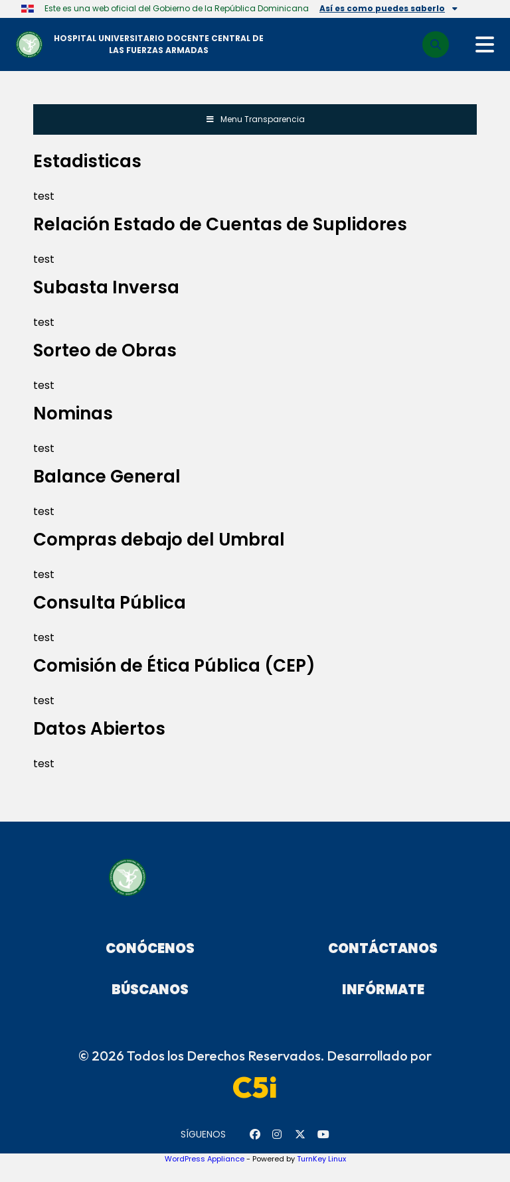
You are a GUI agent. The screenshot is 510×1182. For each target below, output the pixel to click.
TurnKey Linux (321, 1158)
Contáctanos (383, 948)
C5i (255, 1087)
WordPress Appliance (204, 1158)
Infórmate (383, 989)
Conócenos (150, 948)
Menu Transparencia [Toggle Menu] (255, 119)
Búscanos (150, 989)
